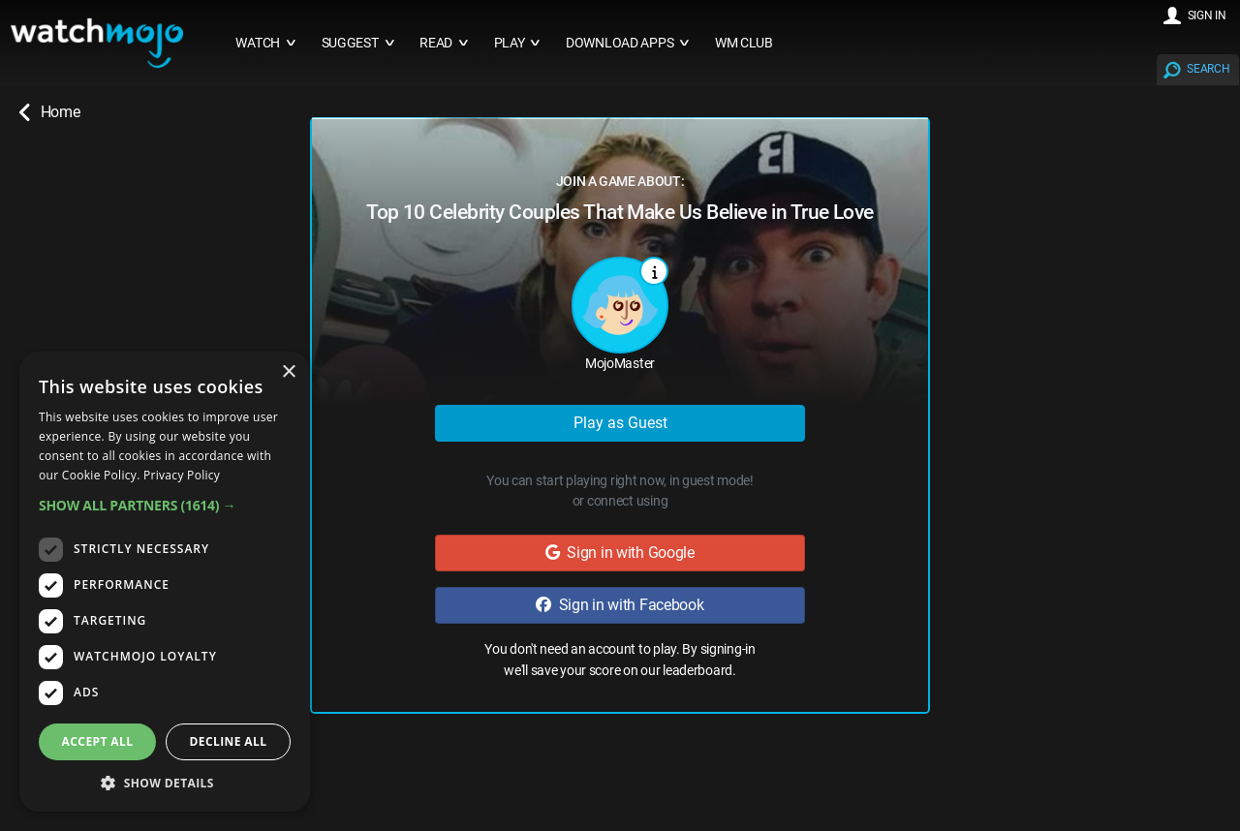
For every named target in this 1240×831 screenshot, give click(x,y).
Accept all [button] (98, 741)
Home (49, 112)
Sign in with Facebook (619, 605)
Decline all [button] (228, 741)
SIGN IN (1207, 15)
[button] (165, 505)
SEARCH (1208, 69)
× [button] (288, 372)
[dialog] (164, 582)
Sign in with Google (620, 552)
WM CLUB (744, 43)
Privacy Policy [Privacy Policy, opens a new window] (181, 475)
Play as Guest (620, 423)
